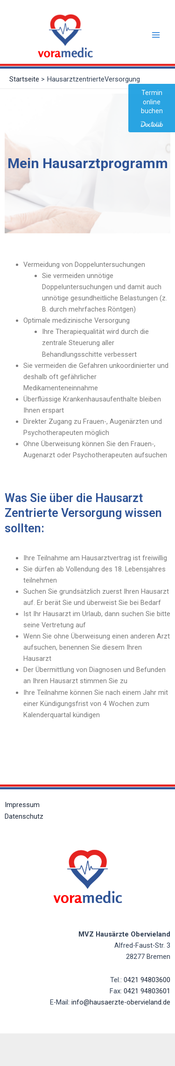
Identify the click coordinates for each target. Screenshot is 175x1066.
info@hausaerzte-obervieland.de (120, 1002)
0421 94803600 (147, 980)
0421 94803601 (147, 991)
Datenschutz (24, 816)
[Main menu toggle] (156, 35)
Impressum (22, 805)
